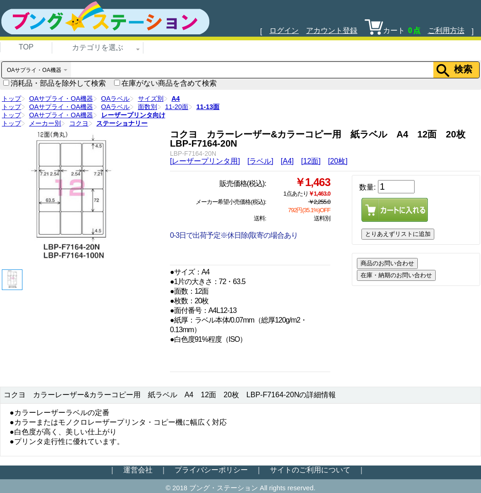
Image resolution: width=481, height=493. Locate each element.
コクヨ (78, 123)
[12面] (311, 161)
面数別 (147, 106)
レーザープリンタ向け (133, 115)
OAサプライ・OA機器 (61, 98)
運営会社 (138, 470)
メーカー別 (45, 123)
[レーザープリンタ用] (205, 161)
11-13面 (207, 106)
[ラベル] (260, 161)
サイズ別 (151, 98)
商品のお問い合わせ (387, 263)
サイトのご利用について (310, 470)
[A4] (287, 161)
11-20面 (176, 106)
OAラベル (115, 98)
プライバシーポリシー (211, 470)
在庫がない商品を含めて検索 (165, 83)
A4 (175, 98)
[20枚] (338, 161)
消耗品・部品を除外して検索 (54, 83)
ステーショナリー (122, 123)
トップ (11, 98)
